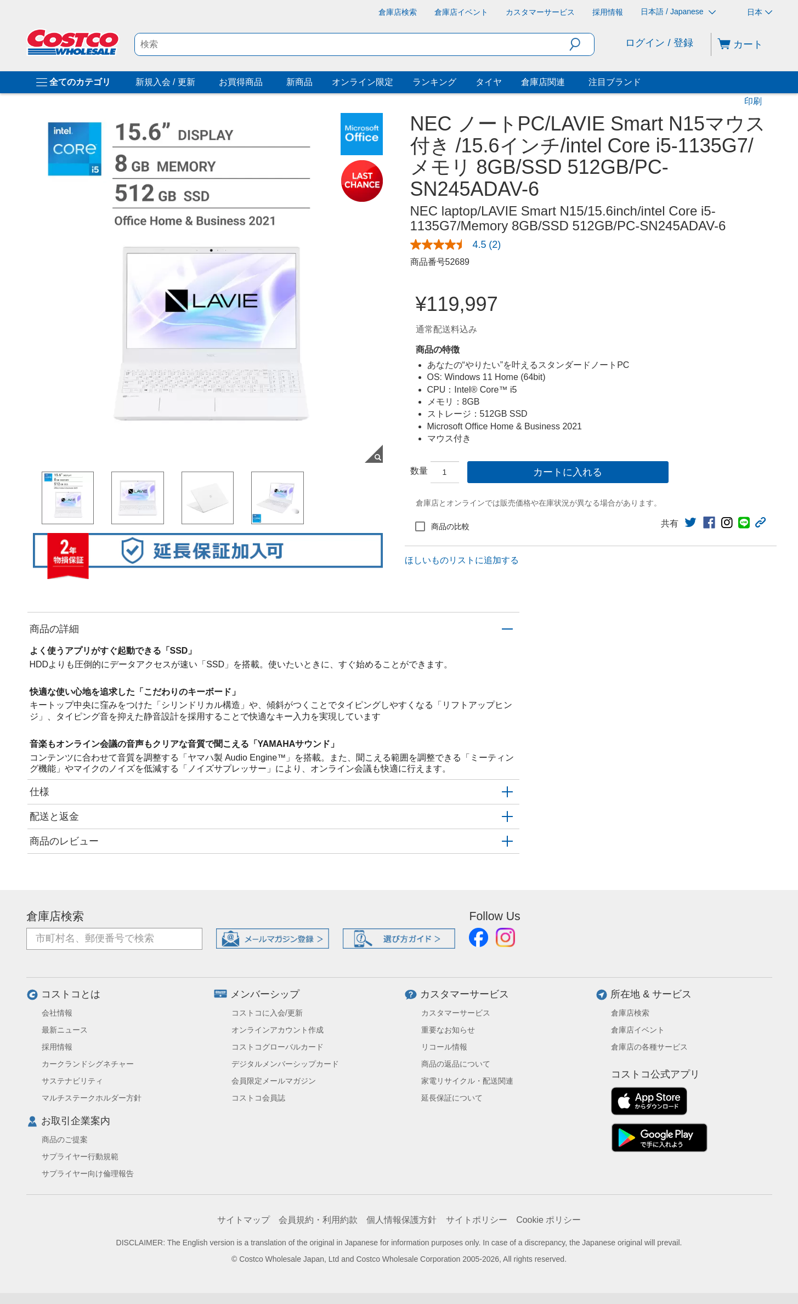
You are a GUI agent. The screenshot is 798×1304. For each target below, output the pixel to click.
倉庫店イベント (638, 1029)
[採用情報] (607, 12)
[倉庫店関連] (567, 82)
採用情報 (57, 1046)
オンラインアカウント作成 (277, 1029)
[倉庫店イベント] (461, 12)
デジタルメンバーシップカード (285, 1063)
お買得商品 (241, 82)
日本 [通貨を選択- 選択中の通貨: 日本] (759, 12)
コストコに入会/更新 (267, 1012)
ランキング (434, 82)
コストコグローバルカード (277, 1046)
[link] (690, 522)
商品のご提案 (65, 1139)
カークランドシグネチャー (88, 1063)
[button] (581, 44)
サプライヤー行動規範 (80, 1156)
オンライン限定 (362, 82)
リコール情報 (444, 1046)
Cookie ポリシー (548, 1219)
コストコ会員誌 (258, 1097)
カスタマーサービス (464, 994)
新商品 (299, 82)
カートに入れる (567, 472)
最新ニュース (65, 1029)
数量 (419, 470)
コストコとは (70, 994)
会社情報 (57, 1012)
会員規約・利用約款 (318, 1219)
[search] (352, 44)
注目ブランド (614, 82)
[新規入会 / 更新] (197, 82)
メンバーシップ (264, 994)
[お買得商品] (265, 82)
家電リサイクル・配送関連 (467, 1080)
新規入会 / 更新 (165, 82)
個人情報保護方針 (401, 1219)
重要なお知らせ (448, 1029)
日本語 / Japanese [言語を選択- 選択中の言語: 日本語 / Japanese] (678, 11)
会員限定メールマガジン (273, 1080)
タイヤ (489, 82)
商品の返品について (455, 1063)
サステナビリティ (72, 1080)
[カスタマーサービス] (540, 12)
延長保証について (452, 1097)
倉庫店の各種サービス (649, 1046)
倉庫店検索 (55, 916)
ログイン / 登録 (659, 42)
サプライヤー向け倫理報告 (88, 1173)
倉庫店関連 (543, 82)
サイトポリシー (476, 1219)
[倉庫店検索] (397, 12)
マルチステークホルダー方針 (92, 1097)
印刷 (753, 101)
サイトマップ (243, 1219)
